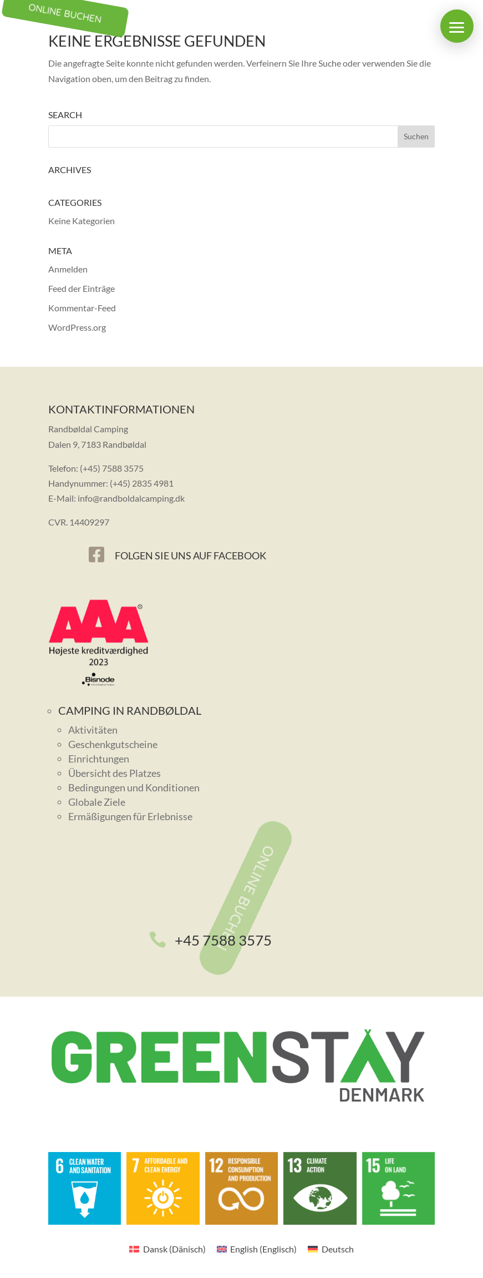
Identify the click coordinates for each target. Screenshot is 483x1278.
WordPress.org (77, 327)
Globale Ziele (96, 802)
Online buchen (245, 898)
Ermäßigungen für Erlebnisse (130, 816)
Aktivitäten (93, 730)
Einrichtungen (98, 758)
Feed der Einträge (81, 288)
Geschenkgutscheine (112, 744)
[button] (457, 26)
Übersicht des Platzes (114, 773)
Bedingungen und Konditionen (134, 787)
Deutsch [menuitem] (338, 1249)
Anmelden (68, 269)
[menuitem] (167, 1249)
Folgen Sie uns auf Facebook (190, 555)
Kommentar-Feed (82, 307)
